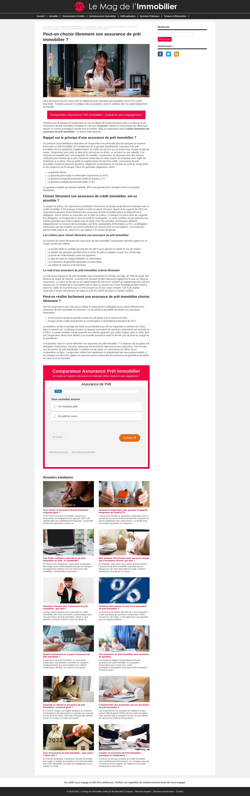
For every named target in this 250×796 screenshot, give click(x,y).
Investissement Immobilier (102, 16)
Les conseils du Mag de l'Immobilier (69, 27)
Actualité (53, 16)
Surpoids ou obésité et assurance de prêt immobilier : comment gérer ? (64, 706)
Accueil (40, 16)
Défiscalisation (127, 16)
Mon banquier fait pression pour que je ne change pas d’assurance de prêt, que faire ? (124, 559)
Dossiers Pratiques (149, 16)
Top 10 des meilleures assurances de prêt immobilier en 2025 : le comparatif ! (64, 559)
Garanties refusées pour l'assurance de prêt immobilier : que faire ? (65, 607)
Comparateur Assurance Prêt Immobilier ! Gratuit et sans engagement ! (96, 114)
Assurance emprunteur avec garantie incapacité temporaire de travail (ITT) (123, 511)
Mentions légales (143, 791)
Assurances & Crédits (73, 16)
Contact (179, 791)
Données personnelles (163, 791)
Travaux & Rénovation (175, 16)
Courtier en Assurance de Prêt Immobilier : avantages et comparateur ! (120, 754)
